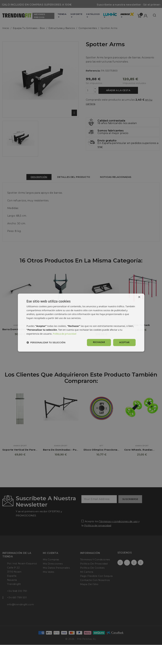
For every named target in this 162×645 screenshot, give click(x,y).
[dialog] (81, 322)
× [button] (139, 297)
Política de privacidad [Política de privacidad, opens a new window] (64, 333)
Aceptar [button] (124, 342)
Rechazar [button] (99, 342)
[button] (46, 342)
